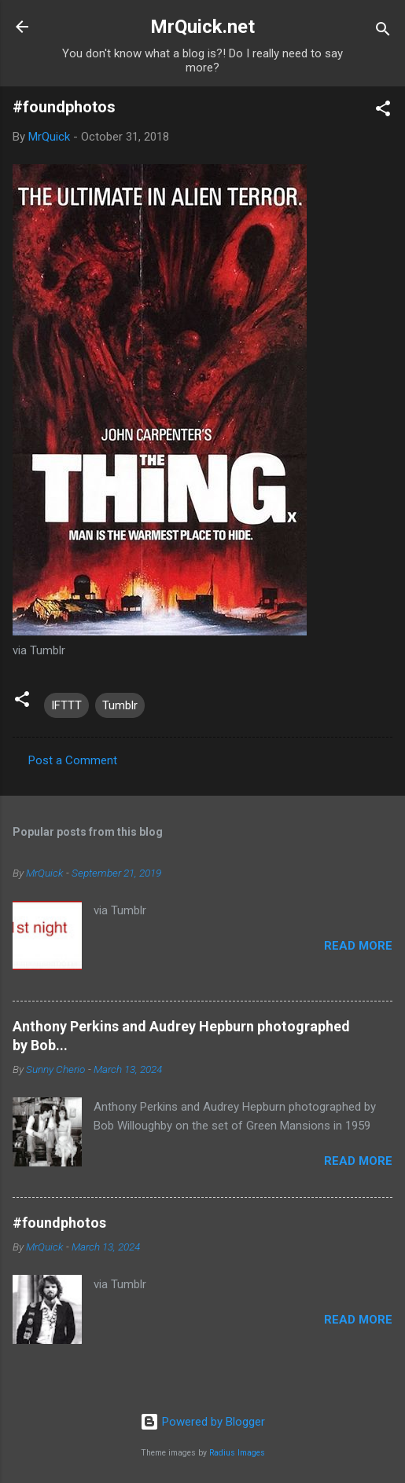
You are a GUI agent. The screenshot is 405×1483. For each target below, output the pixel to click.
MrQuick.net (202, 27)
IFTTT (66, 705)
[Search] (383, 32)
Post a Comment (72, 760)
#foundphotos (59, 1222)
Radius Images (237, 1453)
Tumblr (120, 705)
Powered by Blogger (202, 1422)
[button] (383, 111)
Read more (358, 946)
